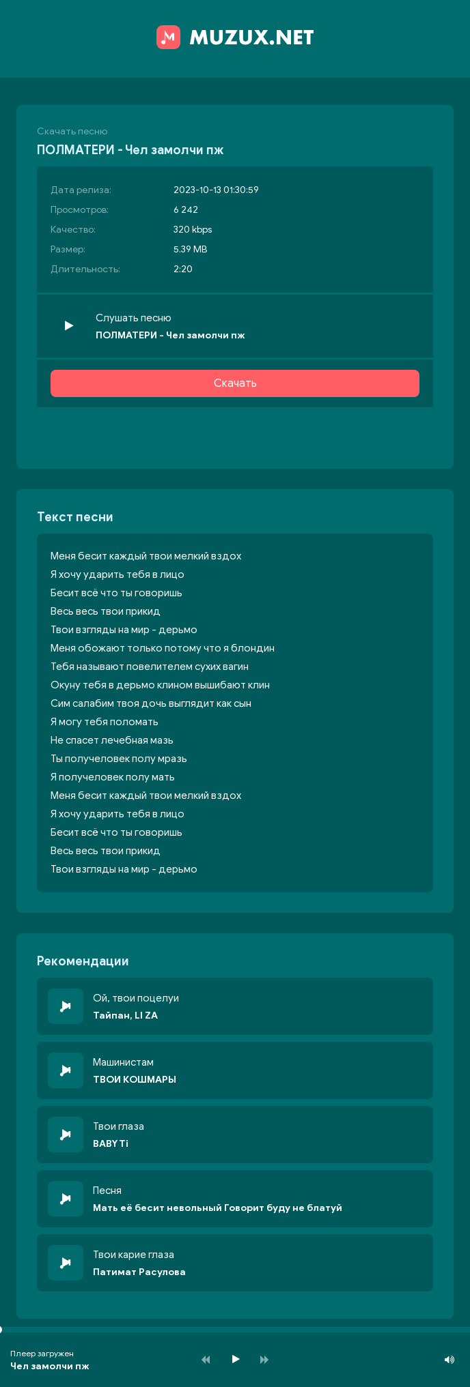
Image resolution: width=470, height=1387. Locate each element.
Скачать (235, 383)
